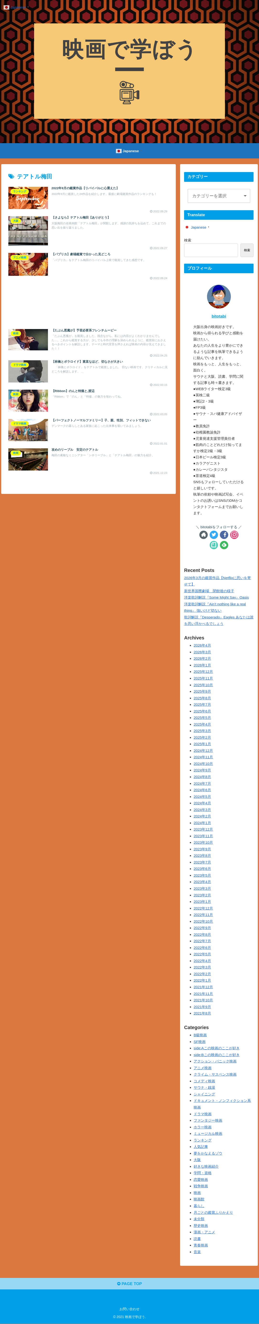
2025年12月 (203, 672)
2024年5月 (202, 797)
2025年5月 (202, 718)
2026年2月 (202, 658)
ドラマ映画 (203, 1114)
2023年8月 (202, 855)
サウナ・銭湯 (204, 1087)
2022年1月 (202, 980)
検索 (187, 240)
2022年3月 (202, 967)
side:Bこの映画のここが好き (217, 1055)
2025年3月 (202, 731)
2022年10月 (203, 921)
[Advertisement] (88, 300)
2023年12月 (203, 829)
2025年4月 (202, 724)
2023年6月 (202, 869)
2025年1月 (202, 744)
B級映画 (200, 1035)
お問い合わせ (129, 1309)
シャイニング (204, 1094)
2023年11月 (203, 836)
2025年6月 (202, 711)
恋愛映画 (201, 1179)
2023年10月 (203, 842)
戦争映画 (201, 1186)
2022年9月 (202, 928)
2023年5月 (202, 875)
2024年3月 (202, 810)
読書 (197, 1239)
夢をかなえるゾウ (208, 1153)
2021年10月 (203, 1000)
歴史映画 (201, 1226)
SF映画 (200, 1042)
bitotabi (219, 316)
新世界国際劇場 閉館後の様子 (209, 591)
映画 (197, 1193)
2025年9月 (202, 691)
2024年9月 (202, 770)
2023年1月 (202, 902)
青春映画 (201, 1245)
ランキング (203, 1140)
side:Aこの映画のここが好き (217, 1048)
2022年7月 (202, 941)
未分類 (199, 1219)
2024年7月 (202, 783)
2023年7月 (202, 862)
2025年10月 (203, 685)
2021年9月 (202, 1007)
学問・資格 (203, 1173)
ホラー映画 (203, 1127)
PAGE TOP (129, 1284)
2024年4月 (202, 803)
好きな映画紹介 (206, 1166)
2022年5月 (202, 954)
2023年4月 (202, 882)
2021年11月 (203, 994)
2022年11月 (203, 915)
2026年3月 (202, 652)
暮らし (199, 1206)
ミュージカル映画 (208, 1133)
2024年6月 (202, 790)
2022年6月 (202, 948)
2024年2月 (202, 816)
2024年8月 (202, 777)
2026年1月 (202, 665)
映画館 (199, 1199)
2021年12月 (203, 987)
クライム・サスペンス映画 (215, 1074)
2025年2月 (202, 737)
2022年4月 (202, 961)
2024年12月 (203, 750)
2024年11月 (203, 757)
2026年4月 (202, 645)
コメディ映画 (204, 1081)
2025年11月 (203, 678)
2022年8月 (202, 934)
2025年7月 (202, 704)
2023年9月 (202, 849)
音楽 (197, 1252)
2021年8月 (202, 1013)
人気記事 (201, 1147)
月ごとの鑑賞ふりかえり (213, 1212)
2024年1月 (202, 823)
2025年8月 (202, 698)
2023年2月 (202, 895)
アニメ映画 (203, 1068)
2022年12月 (203, 908)
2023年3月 (202, 888)
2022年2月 (202, 974)
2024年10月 (203, 764)
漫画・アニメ (204, 1232)
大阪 (197, 1160)
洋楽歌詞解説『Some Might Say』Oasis (216, 597)
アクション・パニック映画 (215, 1061)
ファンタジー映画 (208, 1120)
